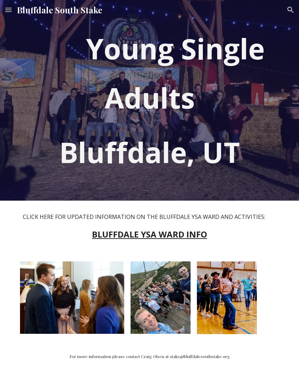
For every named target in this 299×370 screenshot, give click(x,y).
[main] (149, 100)
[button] (8, 9)
